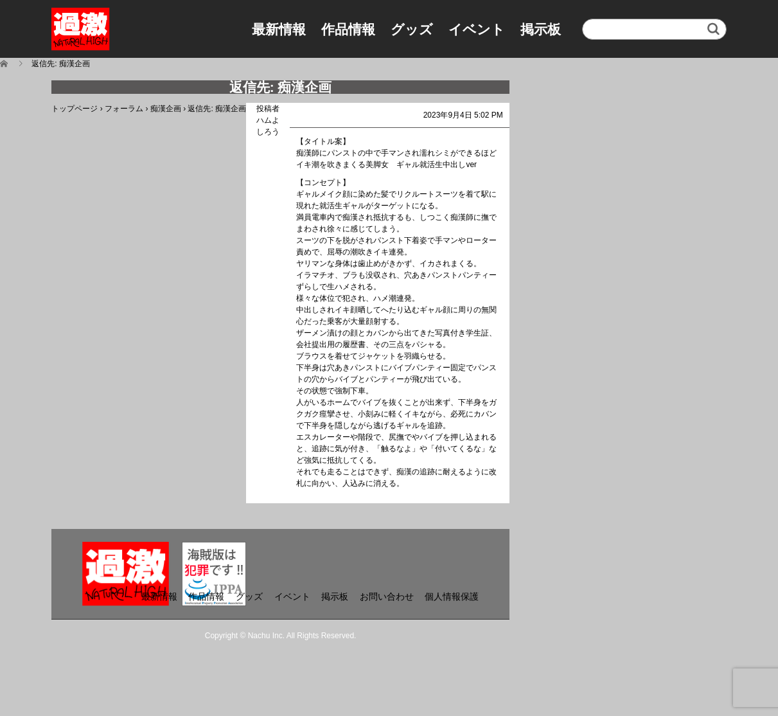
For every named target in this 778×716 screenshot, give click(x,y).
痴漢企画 (165, 108)
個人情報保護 (452, 596)
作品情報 (348, 29)
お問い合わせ (387, 596)
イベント (476, 29)
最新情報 (279, 29)
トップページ (74, 108)
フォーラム (124, 108)
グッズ (412, 29)
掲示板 (540, 29)
